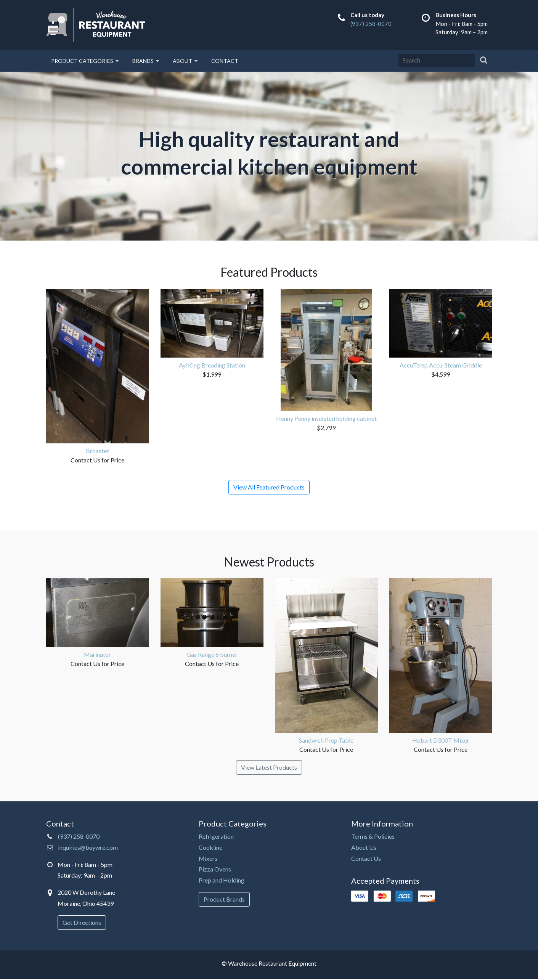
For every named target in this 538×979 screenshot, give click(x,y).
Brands (145, 61)
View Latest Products (269, 767)
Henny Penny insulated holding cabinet (326, 418)
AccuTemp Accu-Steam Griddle (441, 365)
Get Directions (82, 922)
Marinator (97, 654)
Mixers (208, 858)
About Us (363, 847)
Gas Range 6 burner (212, 654)
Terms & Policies (373, 836)
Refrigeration (216, 836)
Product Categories (85, 61)
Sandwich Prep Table (326, 740)
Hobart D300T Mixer (440, 740)
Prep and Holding (221, 880)
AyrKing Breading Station (212, 365)
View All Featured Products (269, 487)
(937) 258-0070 (371, 23)
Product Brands (224, 899)
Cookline (210, 847)
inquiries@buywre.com (88, 847)
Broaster (97, 450)
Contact (224, 61)
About (185, 61)
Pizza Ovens (215, 869)
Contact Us (366, 858)
